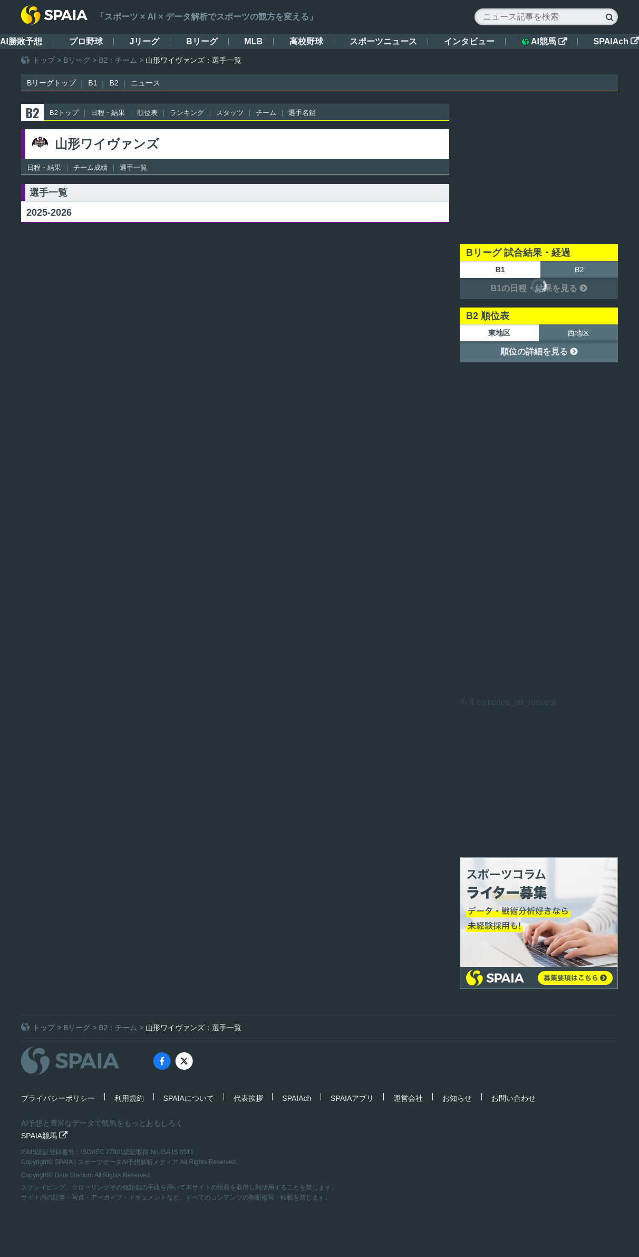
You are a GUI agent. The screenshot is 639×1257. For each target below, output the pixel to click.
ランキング (187, 113)
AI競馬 (544, 41)
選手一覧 (133, 167)
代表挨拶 (248, 1098)
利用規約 (129, 1098)
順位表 (147, 113)
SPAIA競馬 (44, 1135)
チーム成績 (90, 167)
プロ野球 (86, 41)
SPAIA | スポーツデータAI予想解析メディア (117, 1162)
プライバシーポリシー (58, 1098)
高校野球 (306, 41)
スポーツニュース (383, 41)
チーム (266, 113)
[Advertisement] (539, 170)
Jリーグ (144, 41)
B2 (113, 83)
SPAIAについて (188, 1098)
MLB (253, 41)
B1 (92, 83)
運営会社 (408, 1098)
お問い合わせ (513, 1098)
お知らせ (457, 1098)
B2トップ (64, 113)
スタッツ (230, 113)
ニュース (145, 83)
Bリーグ (202, 41)
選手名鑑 (302, 113)
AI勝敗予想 (21, 41)
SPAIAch (616, 41)
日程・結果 (108, 113)
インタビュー (469, 41)
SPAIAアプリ (352, 1098)
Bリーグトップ (51, 83)
